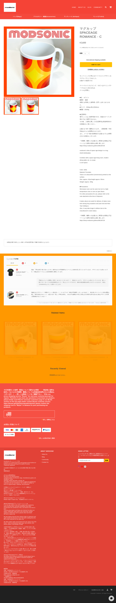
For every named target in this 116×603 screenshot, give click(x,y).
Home (74, 7)
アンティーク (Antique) (71, 16)
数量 (81, 53)
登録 (106, 460)
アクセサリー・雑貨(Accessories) (44, 16)
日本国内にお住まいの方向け (96, 69)
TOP (74, 590)
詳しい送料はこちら (49, 419)
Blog (89, 7)
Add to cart (96, 64)
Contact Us (45, 462)
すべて (12, 263)
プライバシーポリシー (83, 590)
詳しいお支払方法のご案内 (47, 438)
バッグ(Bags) (17, 16)
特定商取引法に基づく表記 (98, 590)
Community (98, 7)
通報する (109, 251)
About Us (81, 7)
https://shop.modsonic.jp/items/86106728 (92, 145)
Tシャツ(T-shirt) (98, 16)
